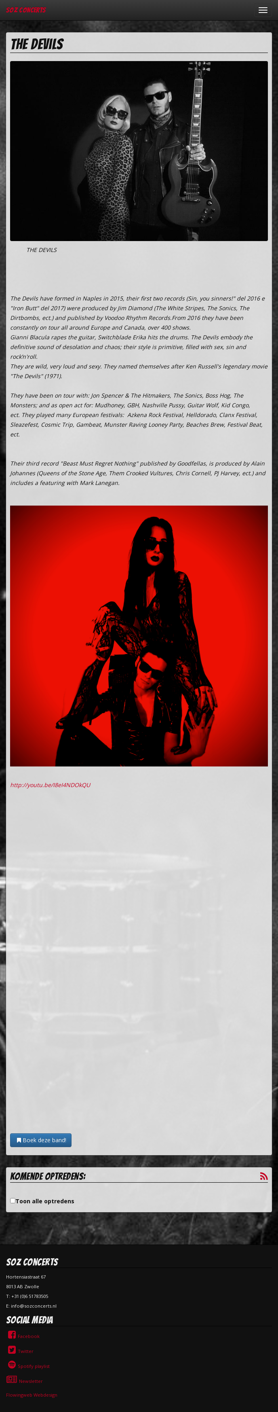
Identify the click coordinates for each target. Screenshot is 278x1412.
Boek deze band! (40, 1140)
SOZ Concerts (26, 10)
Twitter (20, 1351)
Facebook (23, 1336)
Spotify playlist (28, 1366)
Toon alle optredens (44, 1201)
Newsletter (24, 1381)
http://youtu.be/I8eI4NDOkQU (50, 785)
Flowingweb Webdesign (31, 1395)
